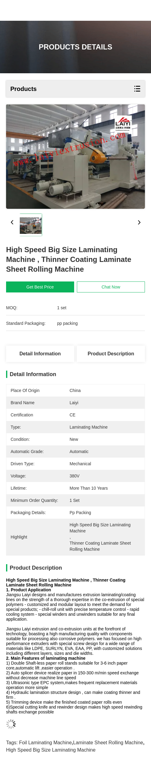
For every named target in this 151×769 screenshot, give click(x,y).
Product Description (111, 353)
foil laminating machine (45, 742)
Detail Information (40, 353)
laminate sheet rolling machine (108, 742)
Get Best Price (40, 287)
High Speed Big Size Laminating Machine (50, 750)
